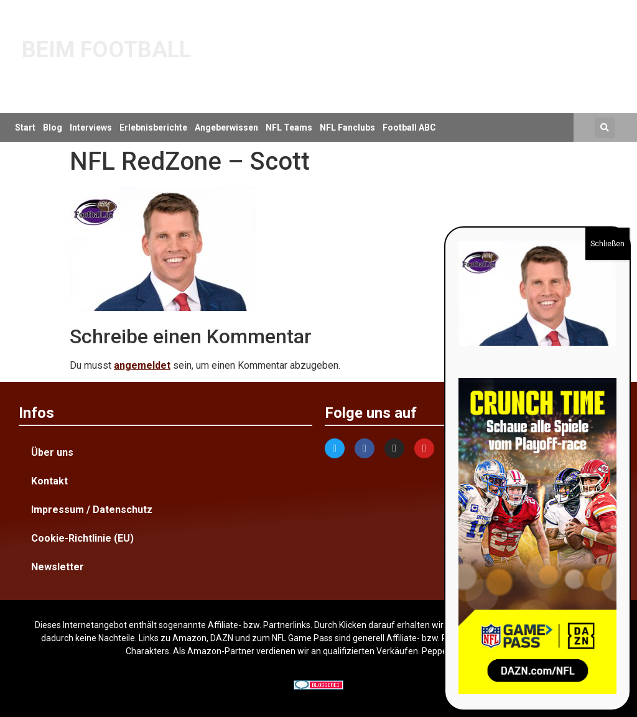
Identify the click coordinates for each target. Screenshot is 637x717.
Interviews (91, 127)
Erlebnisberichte (153, 127)
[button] (605, 128)
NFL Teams (289, 127)
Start (25, 127)
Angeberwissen (226, 127)
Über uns (52, 452)
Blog (52, 127)
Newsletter (57, 567)
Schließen (607, 243)
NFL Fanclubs (347, 127)
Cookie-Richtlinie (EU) (82, 538)
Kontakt (49, 481)
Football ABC (409, 127)
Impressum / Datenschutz (91, 510)
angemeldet (142, 365)
